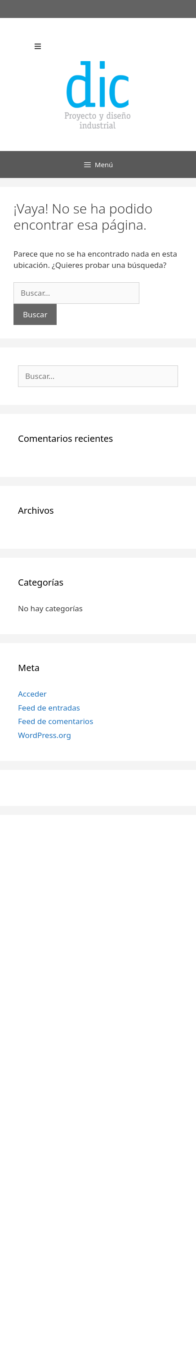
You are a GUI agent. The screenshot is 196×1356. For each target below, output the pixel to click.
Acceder (32, 694)
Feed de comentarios (55, 721)
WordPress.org (44, 735)
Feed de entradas (49, 707)
